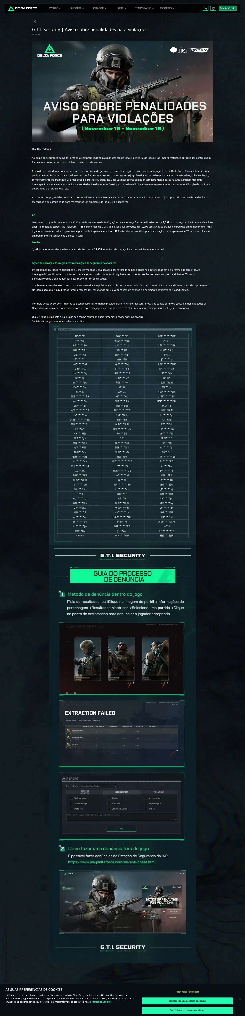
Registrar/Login (227, 8)
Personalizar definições (187, 991)
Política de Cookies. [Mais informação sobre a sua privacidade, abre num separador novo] (101, 1001)
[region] (122, 1000)
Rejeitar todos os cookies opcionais (187, 1000)
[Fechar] (239, 999)
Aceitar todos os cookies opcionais (187, 1010)
